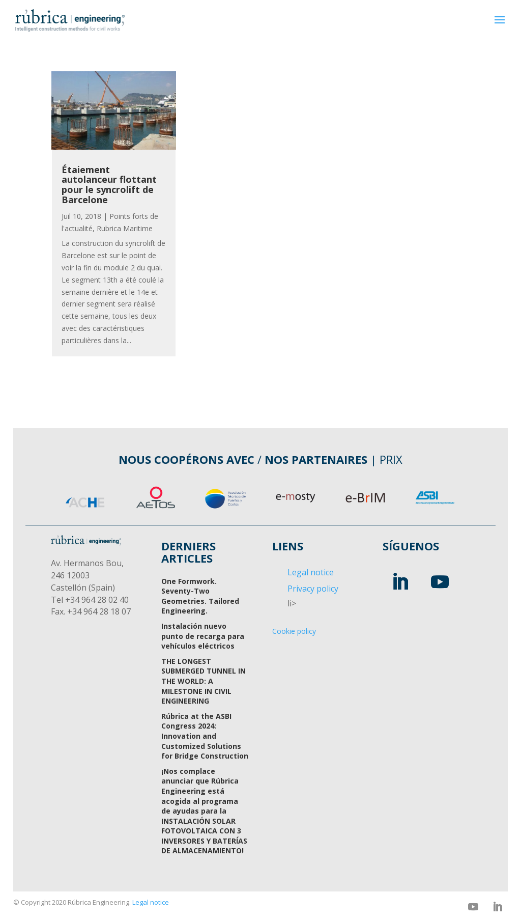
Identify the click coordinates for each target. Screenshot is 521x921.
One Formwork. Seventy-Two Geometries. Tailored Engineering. (200, 596)
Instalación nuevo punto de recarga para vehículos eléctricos (202, 636)
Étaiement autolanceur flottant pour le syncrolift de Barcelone (109, 184)
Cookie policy (294, 631)
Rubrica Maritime (125, 228)
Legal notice (310, 572)
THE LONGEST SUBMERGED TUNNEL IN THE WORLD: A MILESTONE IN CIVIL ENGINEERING (203, 681)
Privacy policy (312, 588)
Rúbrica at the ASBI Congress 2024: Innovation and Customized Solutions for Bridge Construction (204, 736)
